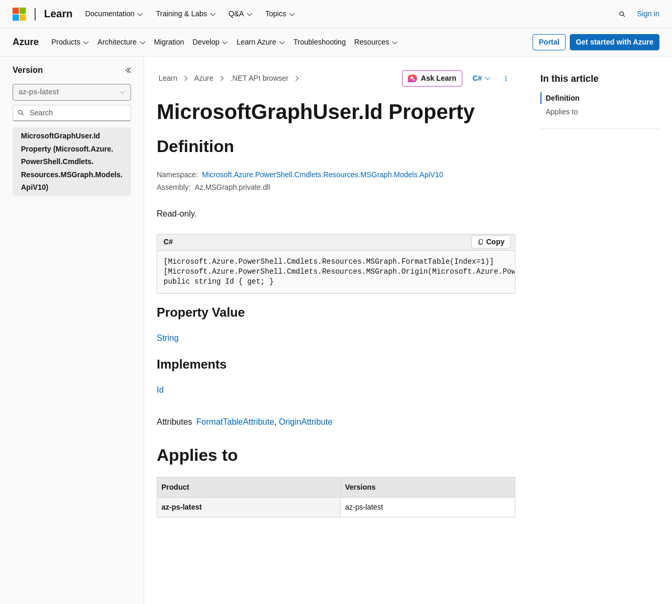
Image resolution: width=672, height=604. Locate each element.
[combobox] (72, 92)
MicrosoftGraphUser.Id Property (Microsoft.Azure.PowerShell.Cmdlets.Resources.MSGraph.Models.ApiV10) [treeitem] (72, 161)
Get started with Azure (614, 42)
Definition (563, 98)
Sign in (648, 13)
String (168, 337)
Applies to (562, 111)
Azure (204, 78)
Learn (168, 78)
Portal (549, 42)
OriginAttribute (305, 421)
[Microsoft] (19, 14)
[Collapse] (128, 70)
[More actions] (506, 78)
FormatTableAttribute (236, 421)
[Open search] (622, 14)
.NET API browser (259, 78)
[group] (336, 272)
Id (160, 389)
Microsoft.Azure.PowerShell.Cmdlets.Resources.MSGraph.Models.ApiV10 (322, 174)
